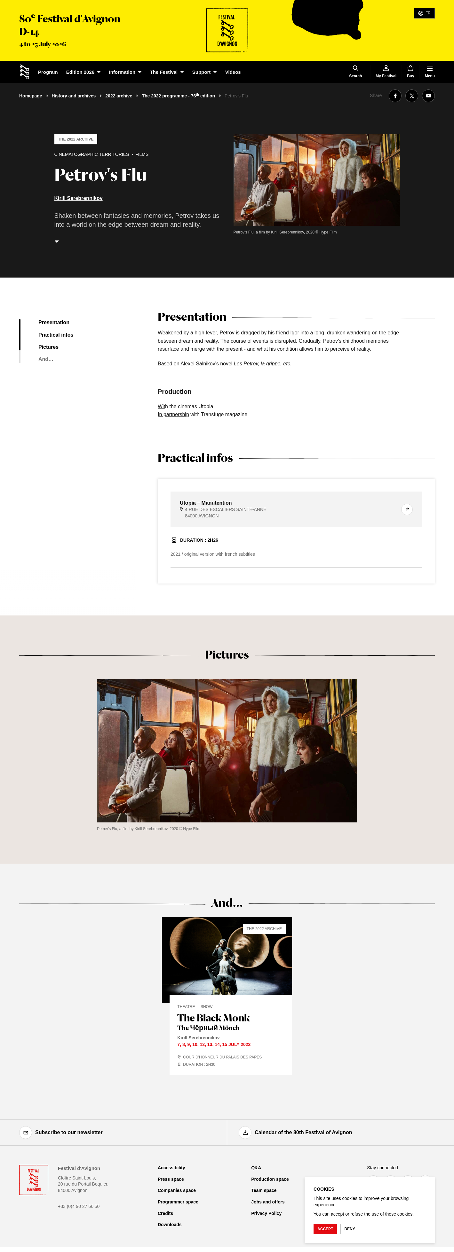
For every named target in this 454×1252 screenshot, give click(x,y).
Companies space (177, 1190)
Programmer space (178, 1201)
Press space (171, 1179)
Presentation (53, 322)
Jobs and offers (267, 1201)
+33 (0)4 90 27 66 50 (79, 1206)
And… (45, 359)
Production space (270, 1179)
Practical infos (55, 335)
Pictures (48, 347)
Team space (263, 1190)
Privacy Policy (266, 1213)
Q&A (256, 1167)
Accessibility (171, 1167)
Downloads (170, 1224)
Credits (165, 1213)
